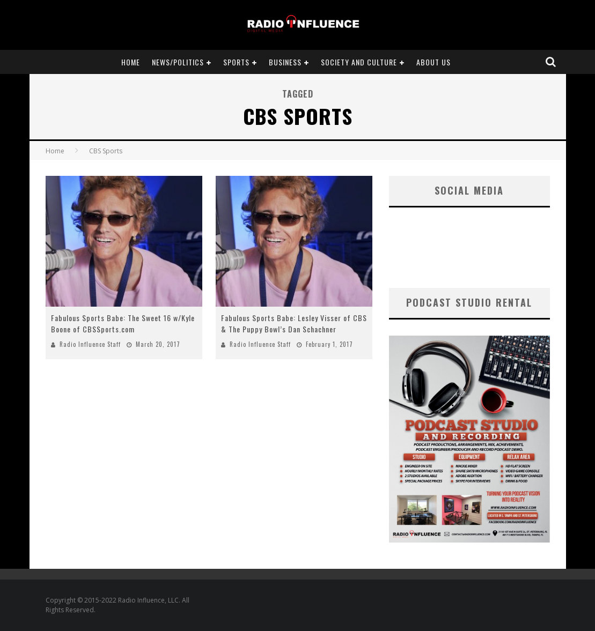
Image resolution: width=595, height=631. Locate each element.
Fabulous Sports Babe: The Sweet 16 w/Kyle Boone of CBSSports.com (123, 323)
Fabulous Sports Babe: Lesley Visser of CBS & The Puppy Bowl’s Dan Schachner (294, 323)
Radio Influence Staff (90, 344)
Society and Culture (359, 62)
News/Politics (178, 62)
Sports (236, 62)
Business (285, 62)
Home (130, 62)
